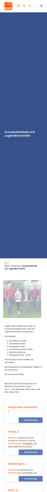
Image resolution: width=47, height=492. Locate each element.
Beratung (16, 266)
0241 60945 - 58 (30, 472)
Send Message (30, 420)
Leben (7, 266)
